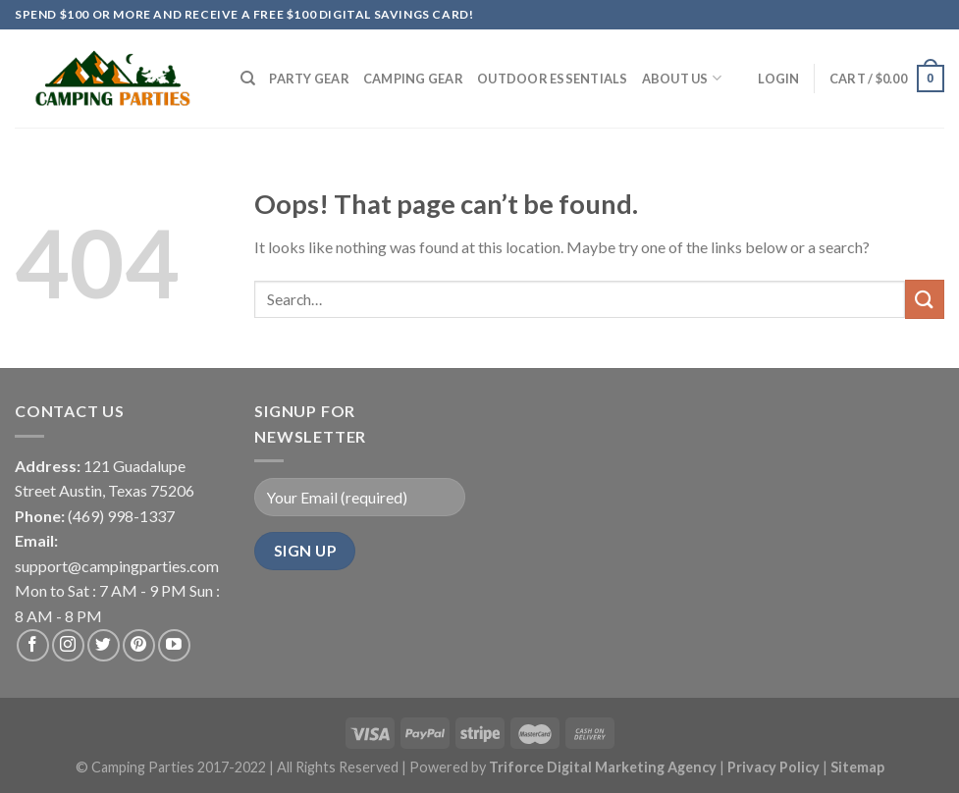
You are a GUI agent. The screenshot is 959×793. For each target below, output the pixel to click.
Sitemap (857, 767)
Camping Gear (413, 78)
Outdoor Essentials (552, 78)
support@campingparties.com (117, 565)
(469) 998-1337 (121, 515)
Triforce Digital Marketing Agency (603, 767)
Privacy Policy (775, 767)
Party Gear (309, 78)
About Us (682, 78)
